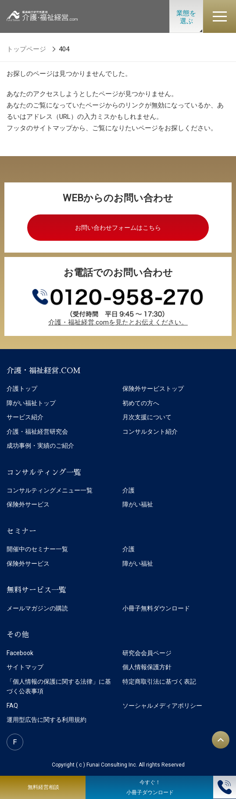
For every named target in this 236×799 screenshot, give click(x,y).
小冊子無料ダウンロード (156, 608)
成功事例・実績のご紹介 (40, 445)
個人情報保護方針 (147, 667)
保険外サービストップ (153, 388)
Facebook (20, 652)
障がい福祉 (137, 504)
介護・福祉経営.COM (44, 371)
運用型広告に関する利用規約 (46, 719)
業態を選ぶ (186, 17)
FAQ (12, 705)
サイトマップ (25, 667)
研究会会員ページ (147, 652)
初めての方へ (140, 403)
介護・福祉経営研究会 (37, 431)
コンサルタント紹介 (150, 431)
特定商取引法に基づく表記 (159, 681)
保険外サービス (28, 504)
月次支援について (147, 417)
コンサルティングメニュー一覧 (50, 490)
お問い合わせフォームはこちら (118, 227)
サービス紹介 (25, 417)
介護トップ (22, 388)
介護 (128, 490)
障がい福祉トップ (31, 403)
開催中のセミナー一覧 (37, 549)
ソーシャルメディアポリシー (162, 705)
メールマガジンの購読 (37, 608)
